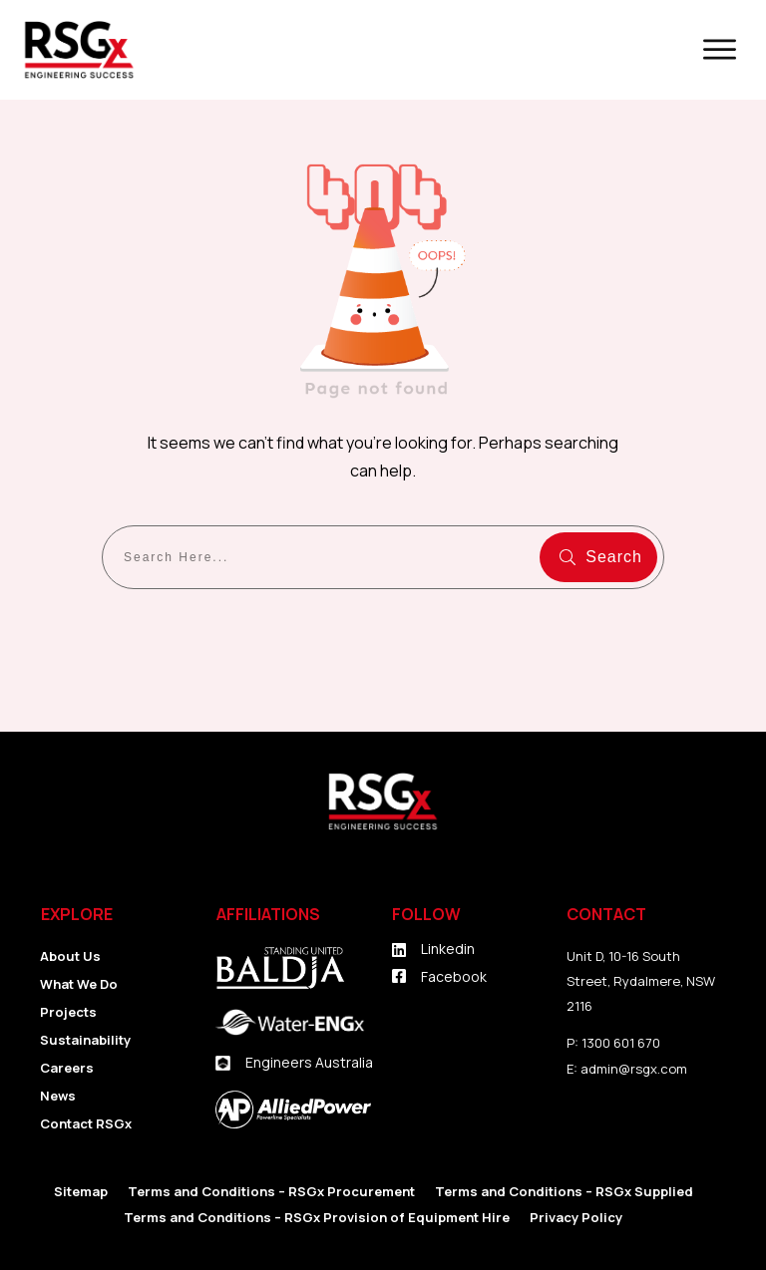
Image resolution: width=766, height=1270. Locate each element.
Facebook (454, 976)
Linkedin (448, 948)
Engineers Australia (309, 1062)
